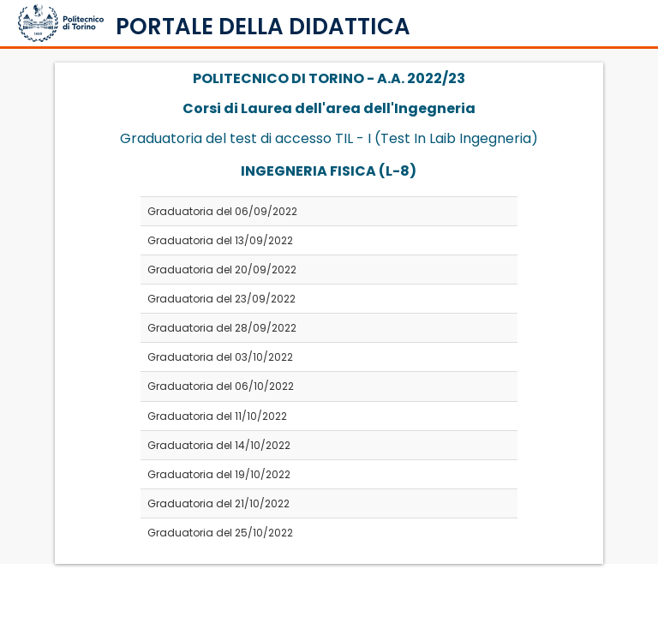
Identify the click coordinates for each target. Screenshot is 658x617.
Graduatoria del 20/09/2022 (221, 269)
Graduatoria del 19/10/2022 (218, 474)
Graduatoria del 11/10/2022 (217, 416)
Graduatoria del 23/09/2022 (221, 298)
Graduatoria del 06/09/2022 (222, 211)
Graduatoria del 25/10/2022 (220, 532)
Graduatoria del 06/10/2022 (220, 386)
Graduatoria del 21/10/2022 (218, 503)
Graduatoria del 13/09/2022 (220, 240)
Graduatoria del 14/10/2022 (218, 445)
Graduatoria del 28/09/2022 (221, 327)
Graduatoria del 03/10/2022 (220, 357)
